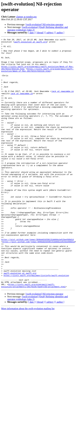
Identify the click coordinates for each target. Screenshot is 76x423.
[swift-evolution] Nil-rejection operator (44, 24)
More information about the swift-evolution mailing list (28, 358)
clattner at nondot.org (26, 16)
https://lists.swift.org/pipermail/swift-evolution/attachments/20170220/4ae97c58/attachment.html (33, 335)
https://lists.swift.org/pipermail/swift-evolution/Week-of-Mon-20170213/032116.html (37, 76)
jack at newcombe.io (62, 102)
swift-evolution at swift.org (30, 42)
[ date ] (31, 32)
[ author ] (59, 32)
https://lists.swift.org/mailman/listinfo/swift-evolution (36, 323)
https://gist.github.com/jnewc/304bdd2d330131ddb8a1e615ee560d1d (37, 280)
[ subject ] (50, 32)
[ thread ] (40, 32)
